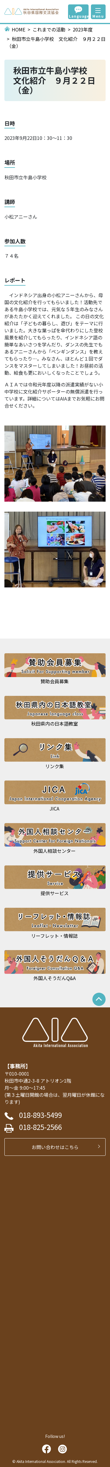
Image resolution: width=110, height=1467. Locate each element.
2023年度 (83, 29)
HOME (18, 29)
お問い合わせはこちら (57, 1147)
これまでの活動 (49, 29)
